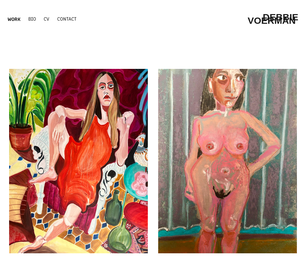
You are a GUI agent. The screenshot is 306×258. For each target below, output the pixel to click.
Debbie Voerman (274, 19)
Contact (67, 18)
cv (46, 18)
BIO (32, 18)
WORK (14, 18)
